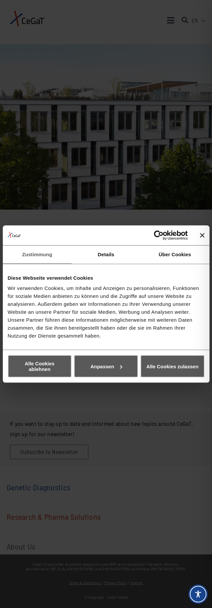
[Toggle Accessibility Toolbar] (198, 594)
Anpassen (106, 366)
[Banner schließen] (202, 235)
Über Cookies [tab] (175, 254)
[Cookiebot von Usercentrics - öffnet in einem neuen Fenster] (159, 235)
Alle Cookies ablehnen (40, 366)
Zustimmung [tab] (37, 254)
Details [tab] (106, 254)
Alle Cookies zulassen (173, 366)
